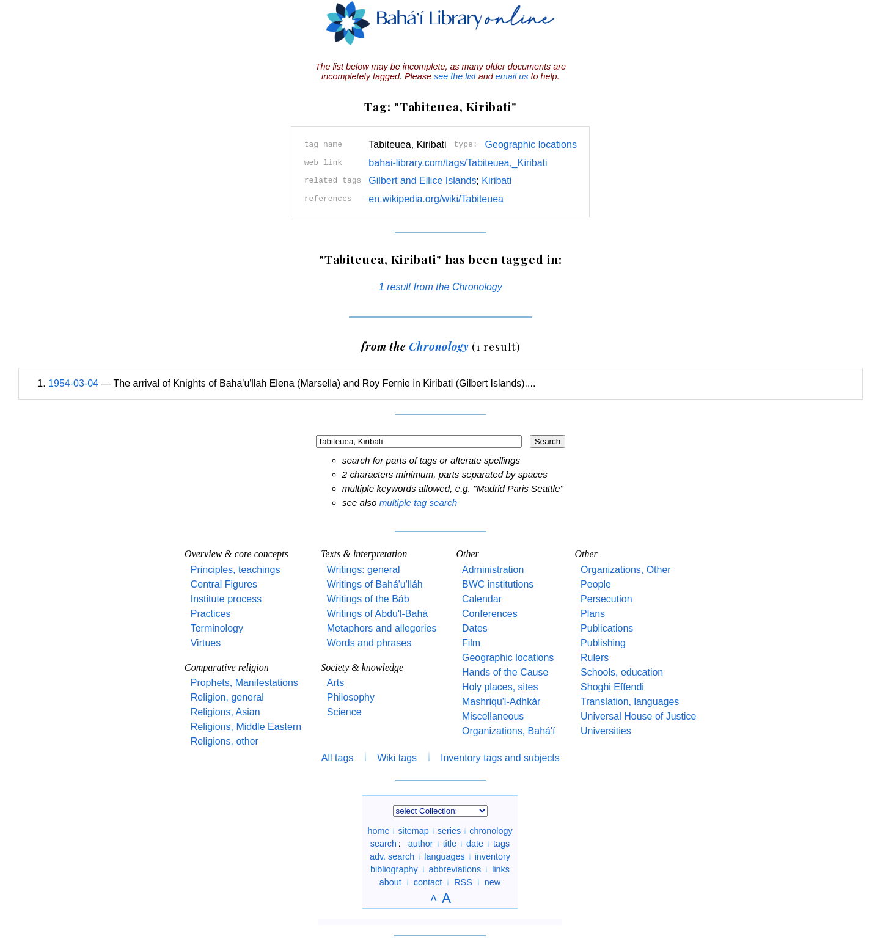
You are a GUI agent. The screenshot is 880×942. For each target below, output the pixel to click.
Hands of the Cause (505, 672)
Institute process (226, 599)
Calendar (482, 599)
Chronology (439, 346)
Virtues (206, 643)
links (501, 869)
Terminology (217, 628)
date (474, 844)
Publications (607, 628)
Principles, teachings (235, 569)
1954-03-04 (73, 383)
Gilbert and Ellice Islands (422, 180)
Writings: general (363, 569)
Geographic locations (531, 144)
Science (344, 712)
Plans (593, 613)
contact (428, 882)
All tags (337, 758)
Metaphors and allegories (382, 628)
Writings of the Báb (368, 599)
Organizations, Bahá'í (508, 731)
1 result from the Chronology (440, 287)
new (493, 882)
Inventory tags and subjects (500, 758)
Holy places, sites (500, 687)
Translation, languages (630, 701)
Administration (493, 569)
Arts (335, 682)
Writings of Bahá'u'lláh (375, 584)
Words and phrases (369, 643)
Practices (211, 613)
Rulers (595, 657)
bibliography (394, 869)
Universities (606, 731)
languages (444, 856)
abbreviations (455, 869)
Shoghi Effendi (612, 687)
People (596, 584)
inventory (492, 856)
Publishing (603, 643)
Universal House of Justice (638, 716)
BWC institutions (498, 584)
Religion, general (227, 697)
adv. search (392, 856)
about (391, 882)
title (450, 844)
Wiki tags (397, 758)
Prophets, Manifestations (244, 682)
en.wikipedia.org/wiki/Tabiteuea (436, 199)
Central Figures (224, 584)
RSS (463, 882)
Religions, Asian (225, 712)
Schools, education (622, 672)
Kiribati (497, 180)
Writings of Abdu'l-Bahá (377, 613)
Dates (475, 628)
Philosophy (351, 697)
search (383, 844)
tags (501, 844)
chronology (490, 831)
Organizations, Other (626, 569)
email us (512, 76)
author (420, 844)
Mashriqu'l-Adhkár (501, 701)
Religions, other (224, 741)
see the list (455, 76)
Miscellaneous (493, 716)
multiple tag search (418, 502)
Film (471, 643)
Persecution (606, 599)
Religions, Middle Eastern (246, 726)
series (449, 831)
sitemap (413, 831)
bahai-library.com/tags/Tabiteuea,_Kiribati (458, 163)
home (378, 831)
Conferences (490, 613)
